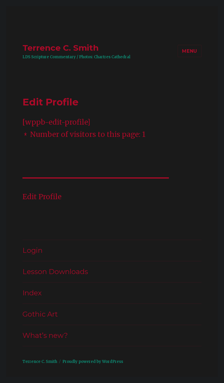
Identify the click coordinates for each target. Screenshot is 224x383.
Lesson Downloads (55, 271)
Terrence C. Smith (60, 48)
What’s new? (45, 335)
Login (32, 250)
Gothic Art (40, 314)
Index (32, 293)
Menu (189, 51)
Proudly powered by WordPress (92, 361)
